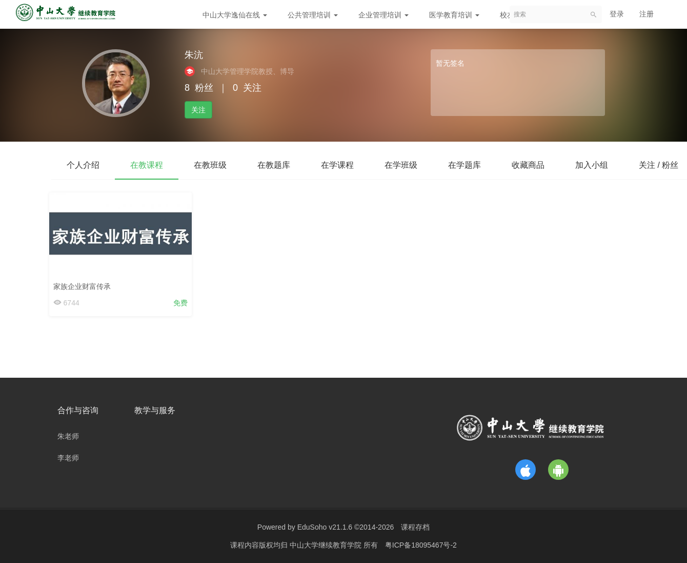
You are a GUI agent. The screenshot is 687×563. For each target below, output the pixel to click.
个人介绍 (83, 165)
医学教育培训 (454, 15)
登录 (617, 14)
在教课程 (146, 165)
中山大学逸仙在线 (235, 15)
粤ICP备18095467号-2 (421, 545)
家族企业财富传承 (84, 284)
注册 (646, 14)
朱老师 (68, 436)
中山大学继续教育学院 (326, 545)
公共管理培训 (313, 15)
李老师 (68, 458)
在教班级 (210, 165)
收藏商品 (528, 165)
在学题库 (464, 165)
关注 (198, 110)
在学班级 (401, 165)
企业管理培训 (383, 15)
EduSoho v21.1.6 (324, 527)
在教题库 (273, 165)
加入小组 (591, 165)
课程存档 (415, 527)
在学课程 (337, 165)
